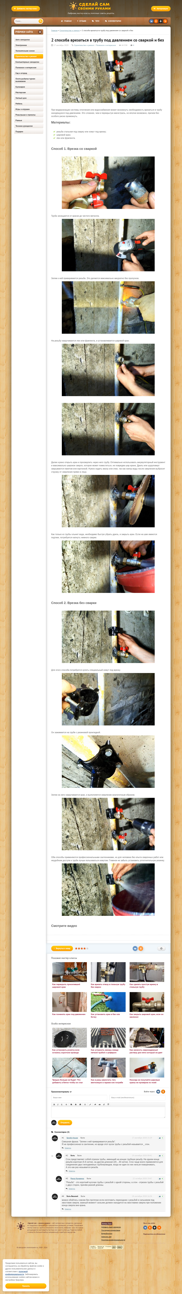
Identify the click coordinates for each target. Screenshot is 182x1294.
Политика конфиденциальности (113, 1240)
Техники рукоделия (24, 126)
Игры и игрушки (23, 109)
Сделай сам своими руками (91, 6)
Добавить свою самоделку (111, 1227)
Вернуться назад (62, 948)
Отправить (65, 1122)
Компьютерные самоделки (27, 62)
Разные (19, 120)
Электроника (21, 45)
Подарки (19, 131)
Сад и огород (21, 73)
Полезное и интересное (26, 67)
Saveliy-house (72, 1138)
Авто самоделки (23, 39)
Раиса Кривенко (77, 1178)
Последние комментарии (110, 1230)
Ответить (68, 1148)
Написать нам (106, 1237)
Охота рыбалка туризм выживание (25, 79)
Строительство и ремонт (26, 56)
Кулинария (20, 87)
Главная (66, 21)
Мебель (19, 103)
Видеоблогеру (106, 1233)
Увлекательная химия (25, 50)
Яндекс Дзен (107, 1223)
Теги (95, 21)
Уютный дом (21, 98)
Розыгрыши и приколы (26, 114)
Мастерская (21, 92)
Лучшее (81, 21)
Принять (26, 1286)
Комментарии (113, 21)
